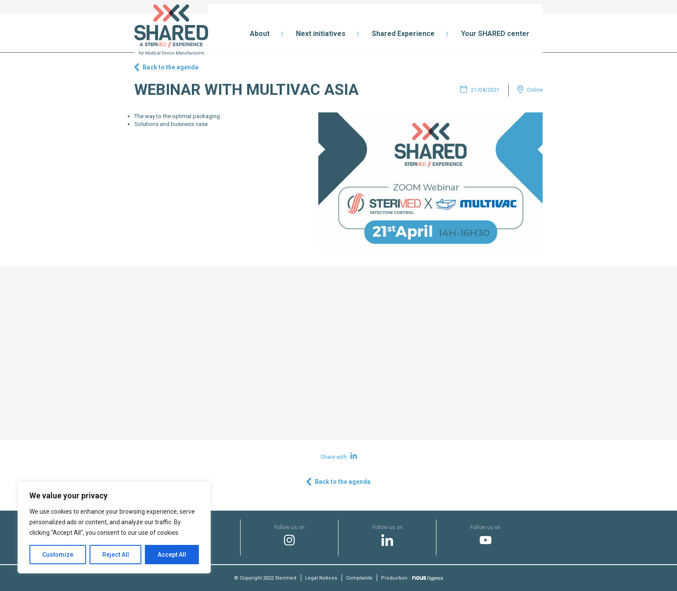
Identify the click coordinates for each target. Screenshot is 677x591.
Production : (412, 578)
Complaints (359, 578)
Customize (57, 554)
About (260, 33)
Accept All (172, 554)
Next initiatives (321, 33)
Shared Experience (403, 33)
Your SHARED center (495, 33)
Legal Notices (321, 578)
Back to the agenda (170, 67)
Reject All (115, 554)
